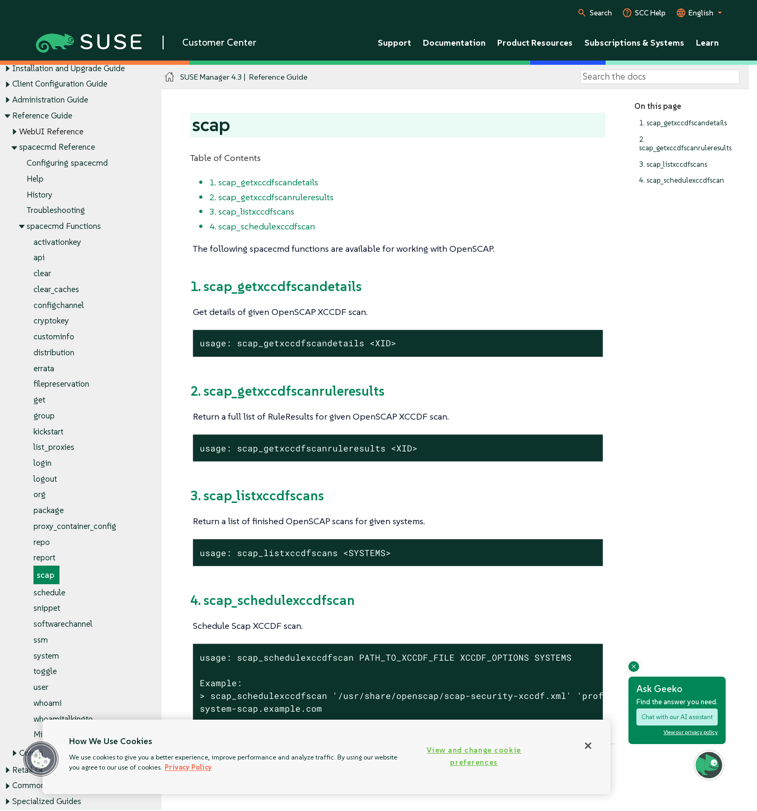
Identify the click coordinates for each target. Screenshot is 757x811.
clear (42, 274)
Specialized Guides (46, 801)
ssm (40, 640)
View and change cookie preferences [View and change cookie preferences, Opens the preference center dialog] (474, 756)
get (39, 400)
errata (43, 368)
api (39, 258)
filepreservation (61, 384)
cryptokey (51, 321)
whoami (47, 703)
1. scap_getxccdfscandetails (683, 122)
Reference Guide (42, 115)
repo (41, 542)
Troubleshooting (56, 211)
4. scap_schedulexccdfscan (681, 180)
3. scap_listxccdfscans (673, 164)
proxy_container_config (74, 526)
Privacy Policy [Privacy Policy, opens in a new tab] (188, 767)
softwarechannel (62, 624)
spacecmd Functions (64, 226)
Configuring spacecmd (67, 163)
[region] (326, 757)
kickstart (48, 431)
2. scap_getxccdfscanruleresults (685, 143)
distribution (53, 352)
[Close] (588, 745)
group (44, 416)
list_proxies (53, 447)
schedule (49, 592)
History (40, 195)
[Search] (659, 77)
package (48, 511)
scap (45, 575)
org (39, 495)
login (42, 463)
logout (45, 479)
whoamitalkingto (63, 719)
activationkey (57, 242)
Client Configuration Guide (59, 84)
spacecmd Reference (57, 147)
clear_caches (56, 289)
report (44, 558)
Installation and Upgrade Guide (68, 68)
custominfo (53, 337)
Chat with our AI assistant (677, 717)
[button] (41, 759)
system (46, 656)
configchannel (58, 305)
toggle (45, 672)
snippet (46, 608)
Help (35, 179)
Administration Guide (50, 100)
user (40, 687)
